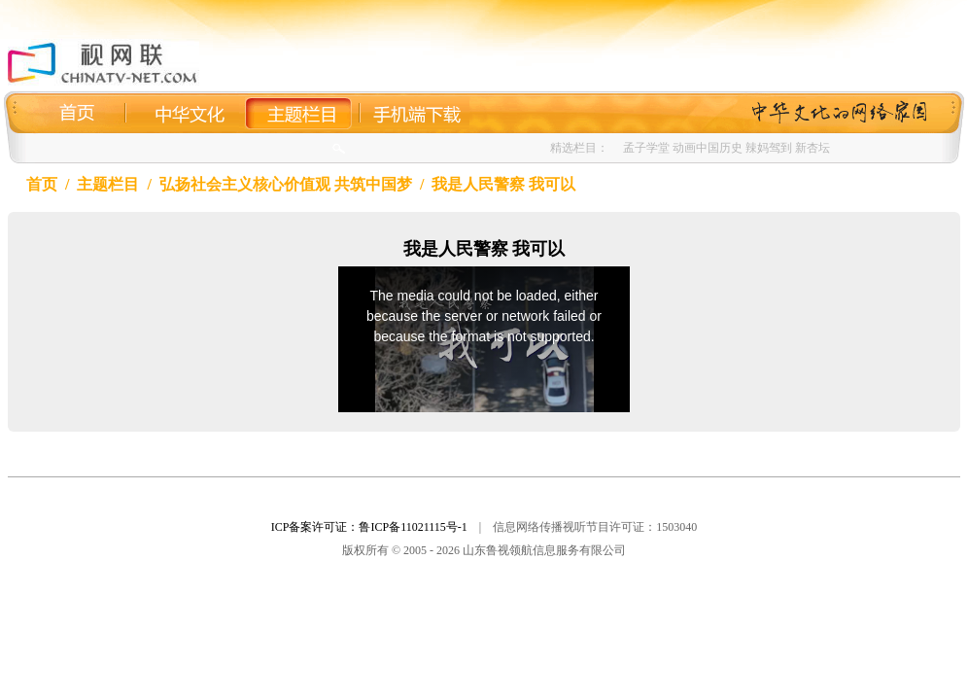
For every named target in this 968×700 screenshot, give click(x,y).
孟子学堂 (646, 148)
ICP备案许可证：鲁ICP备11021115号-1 (369, 527)
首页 (41, 184)
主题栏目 (108, 184)
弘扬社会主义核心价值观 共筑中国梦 (285, 184)
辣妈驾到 (768, 148)
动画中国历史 (708, 148)
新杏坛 (812, 148)
